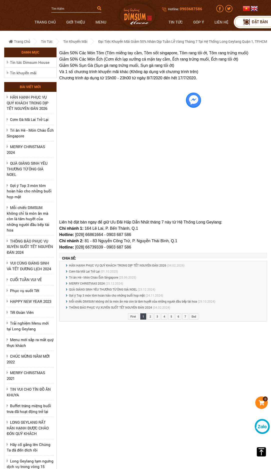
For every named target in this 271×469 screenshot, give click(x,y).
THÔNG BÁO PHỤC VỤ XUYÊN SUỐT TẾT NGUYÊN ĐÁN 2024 (30, 247)
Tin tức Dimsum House (30, 62)
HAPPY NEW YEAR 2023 (30, 301)
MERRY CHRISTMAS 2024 (87, 283)
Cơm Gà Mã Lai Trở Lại (29, 119)
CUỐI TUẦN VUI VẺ (26, 279)
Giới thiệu (75, 22)
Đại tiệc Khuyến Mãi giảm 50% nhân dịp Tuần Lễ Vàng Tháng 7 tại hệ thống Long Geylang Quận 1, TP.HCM (182, 41)
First (133, 316)
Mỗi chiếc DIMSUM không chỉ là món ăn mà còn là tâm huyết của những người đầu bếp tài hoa (28, 218)
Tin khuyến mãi (75, 41)
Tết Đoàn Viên (22, 312)
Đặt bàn (255, 22)
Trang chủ (45, 22)
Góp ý (198, 22)
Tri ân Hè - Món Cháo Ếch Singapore (93, 277)
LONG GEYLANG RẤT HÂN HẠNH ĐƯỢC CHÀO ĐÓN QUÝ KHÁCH (28, 428)
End (194, 316)
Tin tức (175, 22)
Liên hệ (221, 22)
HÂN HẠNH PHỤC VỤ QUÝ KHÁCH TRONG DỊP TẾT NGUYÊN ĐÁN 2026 (27, 103)
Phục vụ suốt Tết (24, 290)
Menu (101, 22)
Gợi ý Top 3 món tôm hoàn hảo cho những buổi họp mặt (29, 191)
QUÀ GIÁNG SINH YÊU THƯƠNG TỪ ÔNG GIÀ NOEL (27, 169)
